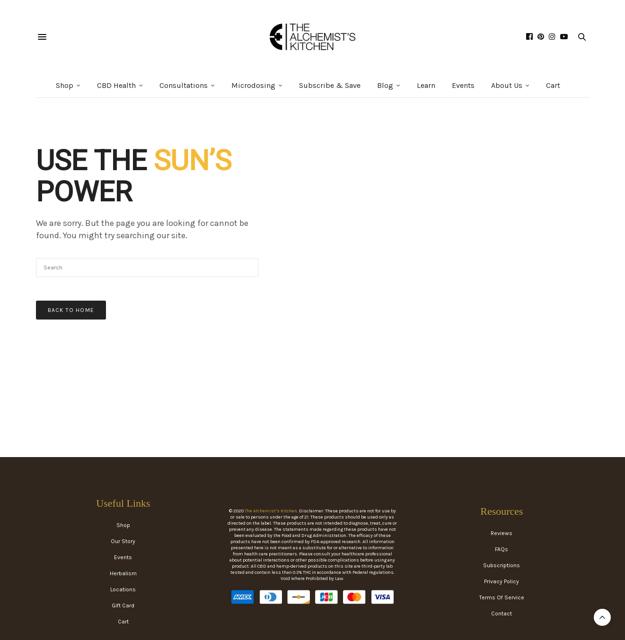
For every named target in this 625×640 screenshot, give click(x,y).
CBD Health (116, 85)
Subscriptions (501, 565)
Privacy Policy (501, 581)
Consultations (183, 85)
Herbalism (123, 573)
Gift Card (123, 605)
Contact (501, 613)
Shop (64, 85)
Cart (553, 85)
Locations (123, 589)
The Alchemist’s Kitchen (271, 511)
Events (463, 85)
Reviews (501, 533)
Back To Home (71, 310)
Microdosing (253, 85)
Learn (426, 85)
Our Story (123, 541)
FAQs (501, 549)
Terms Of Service (501, 597)
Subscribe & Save (330, 85)
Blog (385, 85)
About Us (506, 85)
